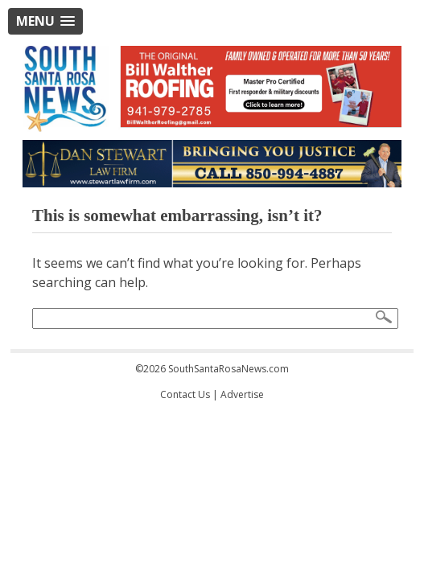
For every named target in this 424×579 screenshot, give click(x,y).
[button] (45, 21)
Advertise (242, 394)
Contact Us (185, 394)
